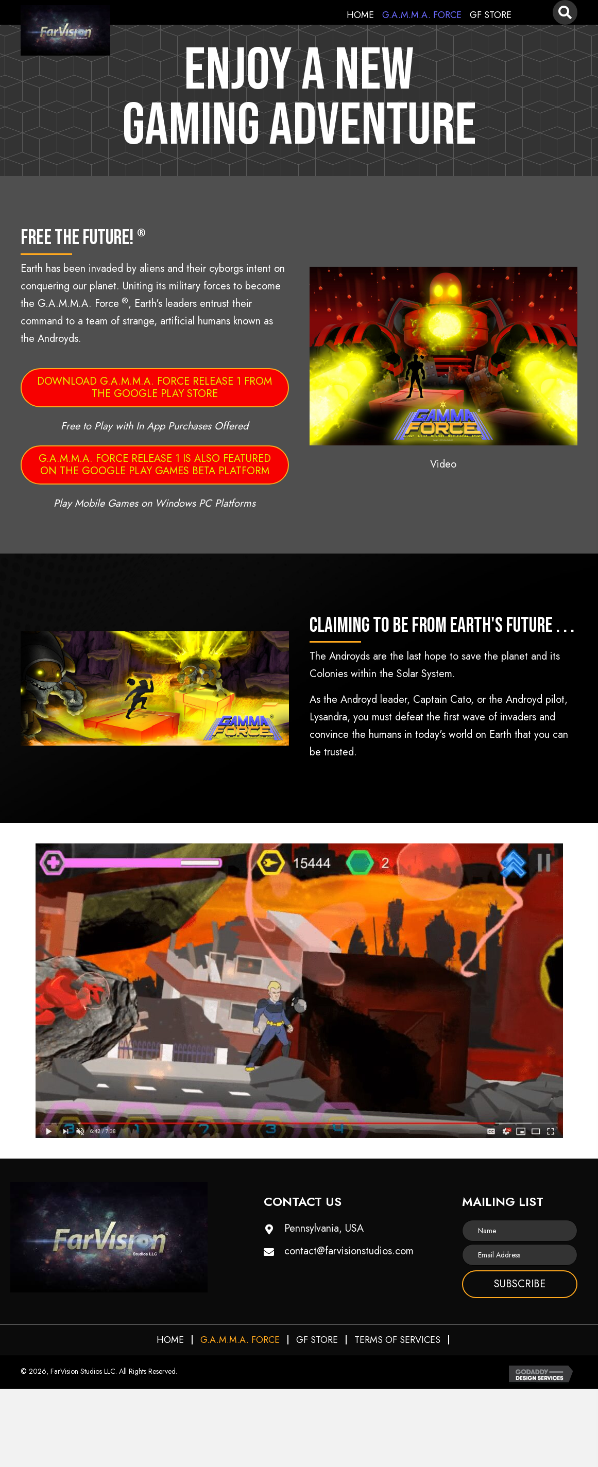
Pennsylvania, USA (324, 1228)
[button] (444, 356)
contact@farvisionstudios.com (349, 1251)
